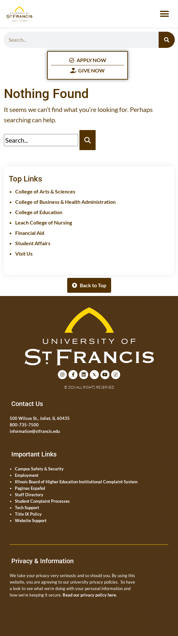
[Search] (167, 40)
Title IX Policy (28, 514)
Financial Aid (29, 233)
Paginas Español (30, 488)
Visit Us (24, 253)
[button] (164, 14)
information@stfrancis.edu (35, 431)
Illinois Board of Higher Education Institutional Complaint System (76, 481)
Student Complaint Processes (42, 501)
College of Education (38, 212)
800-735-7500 (24, 424)
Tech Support (27, 507)
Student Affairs (32, 243)
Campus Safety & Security (39, 468)
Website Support (31, 520)
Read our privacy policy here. (90, 595)
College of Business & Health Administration (65, 202)
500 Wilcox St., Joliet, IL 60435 (40, 418)
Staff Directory (29, 494)
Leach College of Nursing (43, 222)
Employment (26, 475)
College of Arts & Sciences (45, 191)
